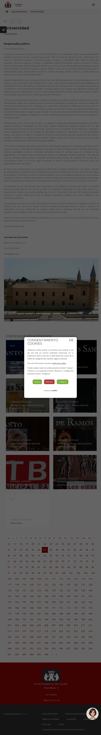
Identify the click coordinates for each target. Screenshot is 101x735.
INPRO (54, 391)
